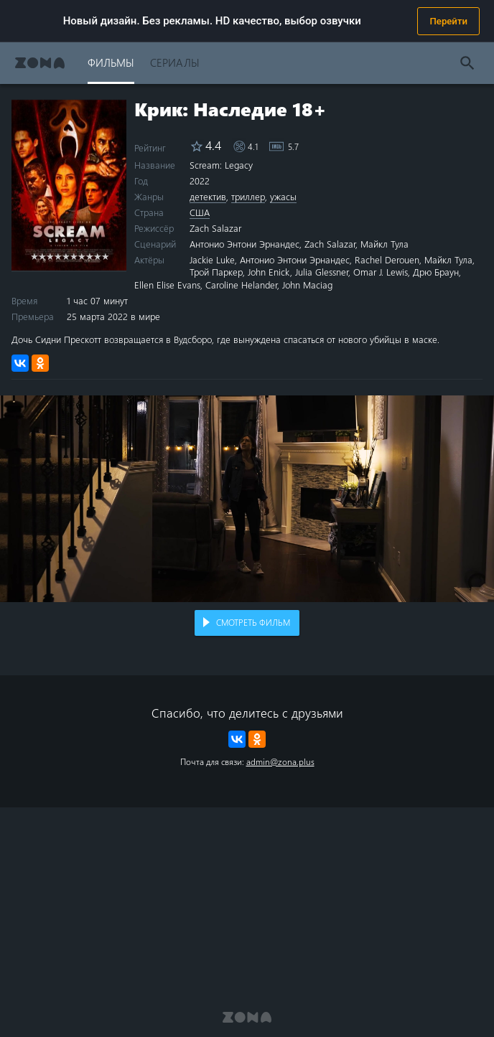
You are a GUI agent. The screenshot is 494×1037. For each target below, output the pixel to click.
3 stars (50, 255)
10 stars (105, 255)
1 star (34, 255)
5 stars (66, 255)
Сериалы (175, 62)
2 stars (42, 255)
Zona (40, 62)
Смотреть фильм (253, 622)
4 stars (58, 255)
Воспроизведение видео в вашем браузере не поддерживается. (247, 498)
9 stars (97, 255)
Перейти (448, 21)
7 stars (81, 255)
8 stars (89, 255)
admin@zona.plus (280, 761)
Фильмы (111, 62)
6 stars (74, 255)
